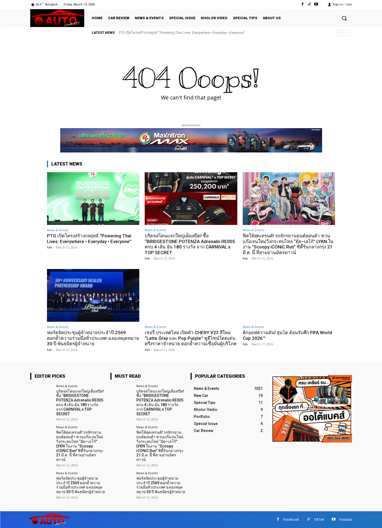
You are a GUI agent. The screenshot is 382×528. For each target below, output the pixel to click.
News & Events (57, 229)
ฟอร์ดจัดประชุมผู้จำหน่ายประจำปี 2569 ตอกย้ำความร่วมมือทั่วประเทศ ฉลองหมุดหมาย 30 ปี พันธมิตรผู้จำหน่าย (93, 338)
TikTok (319, 519)
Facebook (291, 519)
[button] (344, 18)
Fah (49, 247)
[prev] (340, 32)
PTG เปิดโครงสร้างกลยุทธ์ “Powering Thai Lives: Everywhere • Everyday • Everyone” (182, 33)
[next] (348, 32)
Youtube (345, 519)
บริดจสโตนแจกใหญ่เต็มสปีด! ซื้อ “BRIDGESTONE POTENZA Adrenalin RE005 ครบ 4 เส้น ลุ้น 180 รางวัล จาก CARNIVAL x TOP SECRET (190, 244)
